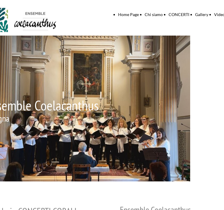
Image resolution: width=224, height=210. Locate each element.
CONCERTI (179, 14)
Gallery (201, 14)
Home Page (128, 14)
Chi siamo (154, 14)
